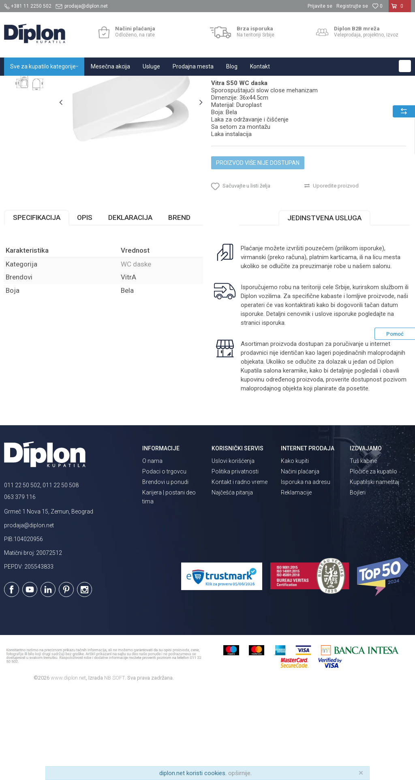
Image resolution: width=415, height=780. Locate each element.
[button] (405, 66)
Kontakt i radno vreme (239, 572)
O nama (152, 551)
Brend (179, 307)
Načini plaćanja (300, 561)
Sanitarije (98, 84)
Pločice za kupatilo (373, 561)
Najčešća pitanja (232, 582)
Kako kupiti (295, 551)
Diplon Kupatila (22, 84)
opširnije (239, 773)
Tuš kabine (363, 551)
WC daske (127, 84)
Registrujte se (352, 6)
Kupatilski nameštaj (374, 572)
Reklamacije (296, 582)
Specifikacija (36, 307)
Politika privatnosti (235, 561)
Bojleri (358, 582)
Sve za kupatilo (63, 84)
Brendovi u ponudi (165, 572)
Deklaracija (130, 307)
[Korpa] (399, 9)
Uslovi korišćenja (233, 551)
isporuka (272, 412)
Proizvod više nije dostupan (257, 245)
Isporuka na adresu (305, 572)
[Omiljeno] (377, 6)
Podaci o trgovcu (164, 561)
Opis (84, 307)
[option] (29, 130)
